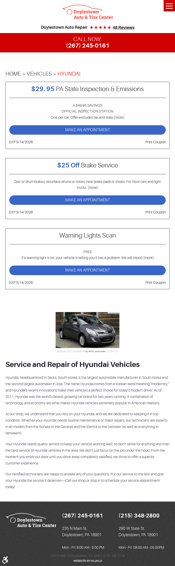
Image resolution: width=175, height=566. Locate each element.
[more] (118, 117)
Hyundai (68, 74)
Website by (87, 561)
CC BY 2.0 (111, 351)
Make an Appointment (87, 130)
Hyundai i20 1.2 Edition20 (71, 351)
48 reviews (123, 27)
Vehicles (39, 74)
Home (13, 74)
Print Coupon (155, 142)
